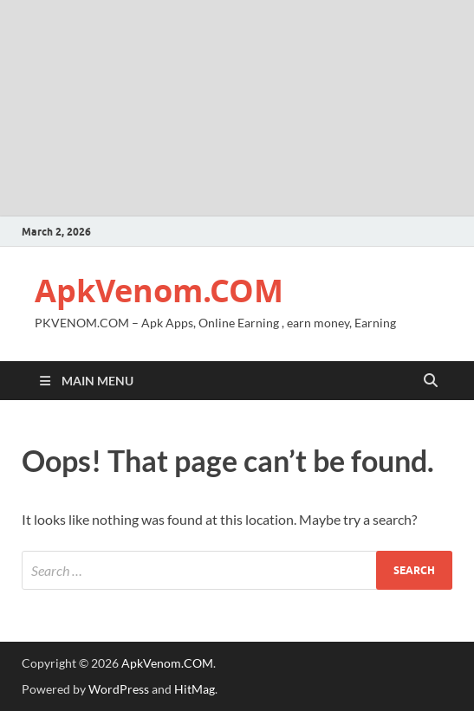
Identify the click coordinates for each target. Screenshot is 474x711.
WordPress (118, 689)
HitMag (194, 689)
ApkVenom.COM (159, 290)
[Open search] (431, 381)
